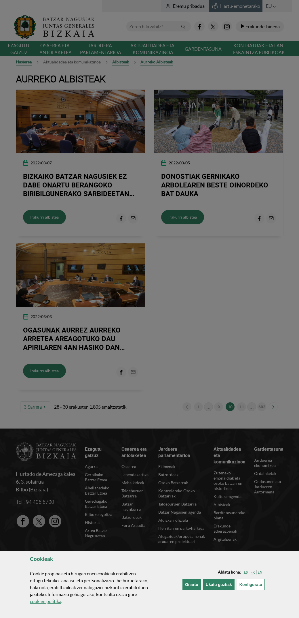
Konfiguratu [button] (252, 584)
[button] (245, 572)
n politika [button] (45, 601)
